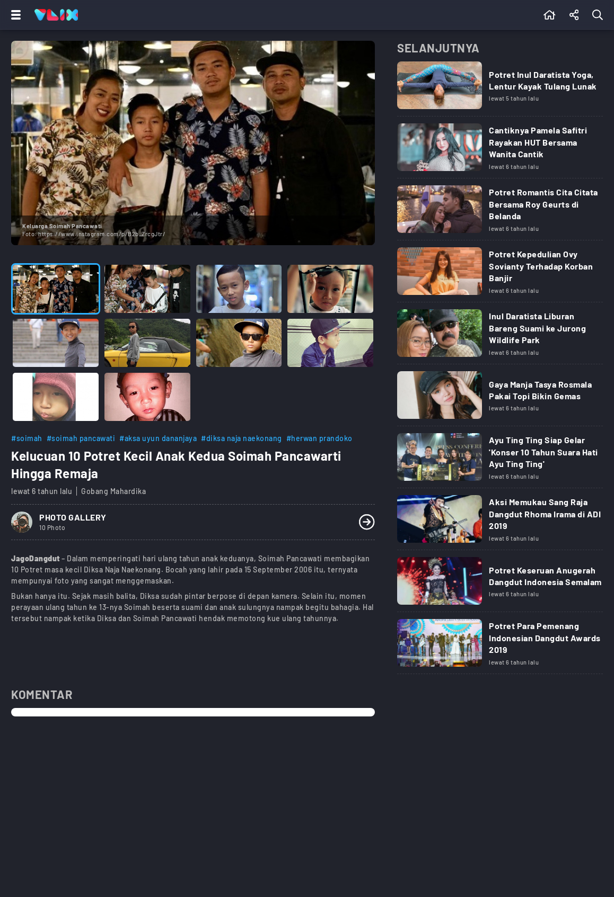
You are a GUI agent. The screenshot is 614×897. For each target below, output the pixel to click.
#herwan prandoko (319, 438)
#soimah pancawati (81, 438)
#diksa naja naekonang (241, 438)
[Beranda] (550, 15)
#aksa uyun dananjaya (158, 438)
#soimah (26, 438)
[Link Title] (500, 88)
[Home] (56, 15)
